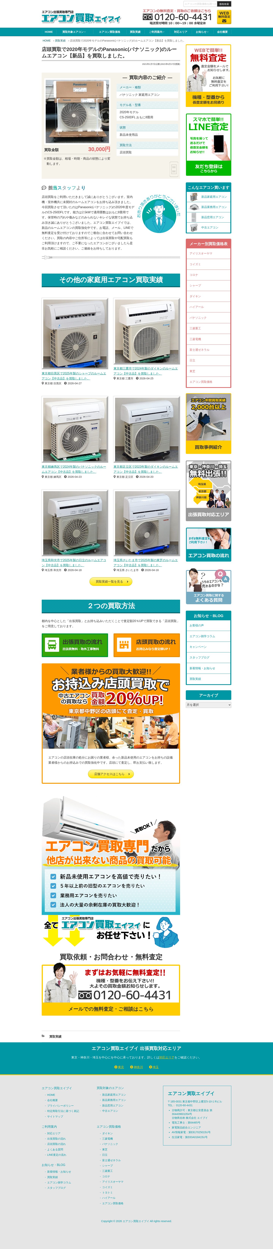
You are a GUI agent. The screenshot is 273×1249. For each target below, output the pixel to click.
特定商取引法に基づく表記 (63, 1110)
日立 (192, 360)
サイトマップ (55, 1116)
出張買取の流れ (56, 1138)
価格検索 (224, 4)
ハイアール (197, 306)
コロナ (194, 274)
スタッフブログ (199, 657)
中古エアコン (110, 1110)
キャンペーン (198, 646)
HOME (49, 31)
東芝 (192, 371)
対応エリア (180, 31)
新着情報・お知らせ (202, 668)
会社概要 (222, 31)
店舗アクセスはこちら (109, 774)
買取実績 (135, 31)
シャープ (195, 285)
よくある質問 (55, 1149)
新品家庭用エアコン (114, 1094)
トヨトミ (107, 1192)
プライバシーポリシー (60, 1105)
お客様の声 (197, 625)
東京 (121, 1067)
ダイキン (195, 296)
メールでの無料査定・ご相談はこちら (111, 1009)
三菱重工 (195, 328)
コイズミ (195, 264)
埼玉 (156, 1067)
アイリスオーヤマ (201, 253)
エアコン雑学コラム (202, 636)
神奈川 (138, 1067)
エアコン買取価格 (109, 31)
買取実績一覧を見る (109, 581)
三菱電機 (195, 339)
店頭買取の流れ (56, 1143)
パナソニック (198, 317)
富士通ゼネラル (199, 349)
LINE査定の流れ (56, 1154)
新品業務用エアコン (114, 1100)
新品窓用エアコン (112, 1105)
